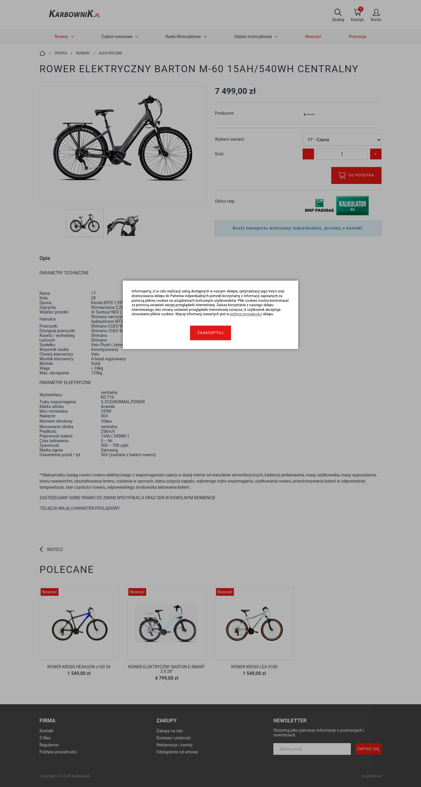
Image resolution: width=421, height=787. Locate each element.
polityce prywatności (246, 314)
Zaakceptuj (210, 332)
